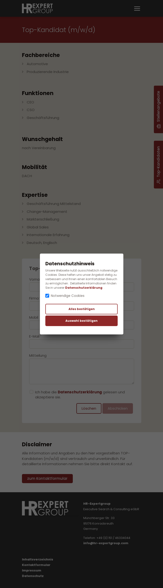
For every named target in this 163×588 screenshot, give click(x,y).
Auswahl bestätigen (81, 321)
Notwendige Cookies (67, 296)
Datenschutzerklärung (83, 288)
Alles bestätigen (81, 309)
